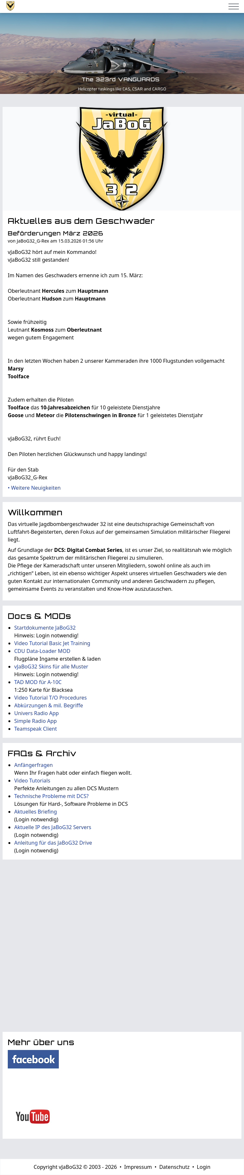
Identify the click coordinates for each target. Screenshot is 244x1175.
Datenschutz (174, 1166)
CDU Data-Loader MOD (42, 651)
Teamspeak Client (35, 728)
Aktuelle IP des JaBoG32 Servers (52, 827)
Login (203, 1166)
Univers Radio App (36, 713)
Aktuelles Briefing (35, 811)
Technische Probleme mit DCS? (51, 796)
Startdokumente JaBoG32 (45, 627)
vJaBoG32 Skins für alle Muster (51, 666)
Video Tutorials (32, 780)
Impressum (138, 1166)
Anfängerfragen (33, 765)
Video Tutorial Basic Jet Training (52, 643)
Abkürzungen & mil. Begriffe (48, 705)
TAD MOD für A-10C (38, 682)
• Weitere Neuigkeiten (34, 487)
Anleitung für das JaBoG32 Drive (53, 842)
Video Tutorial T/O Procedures (50, 697)
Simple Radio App (35, 720)
